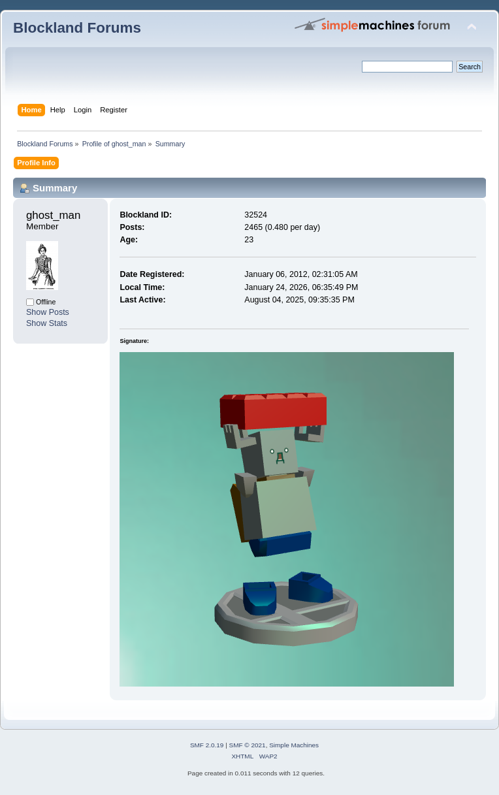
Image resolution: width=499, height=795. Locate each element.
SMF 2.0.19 (207, 745)
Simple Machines (294, 745)
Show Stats (46, 323)
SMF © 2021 (247, 745)
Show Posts (47, 312)
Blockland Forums (77, 28)
